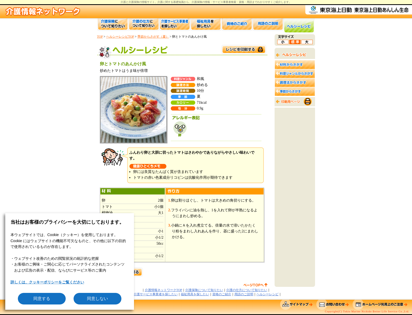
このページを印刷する (243, 49)
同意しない (97, 298)
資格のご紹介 (221, 294)
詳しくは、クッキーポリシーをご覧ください (47, 282)
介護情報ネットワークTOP (163, 290)
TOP (100, 36)
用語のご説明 (243, 294)
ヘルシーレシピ (267, 294)
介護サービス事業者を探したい (155, 294)
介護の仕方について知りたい (246, 290)
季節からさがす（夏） (153, 36)
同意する (41, 298)
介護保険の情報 (201, 2)
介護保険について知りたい (204, 290)
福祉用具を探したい (195, 294)
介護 (160, 2)
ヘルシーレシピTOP (120, 36)
